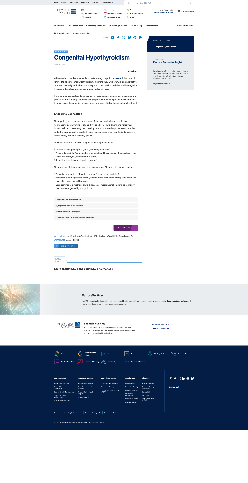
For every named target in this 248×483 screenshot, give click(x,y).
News (87, 10)
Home (56, 2)
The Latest (59, 25)
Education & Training (114, 13)
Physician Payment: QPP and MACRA (110, 437)
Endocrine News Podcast (90, 400)
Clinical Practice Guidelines (109, 429)
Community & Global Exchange (64, 438)
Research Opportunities (85, 429)
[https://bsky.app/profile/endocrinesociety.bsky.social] (192, 424)
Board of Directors (148, 429)
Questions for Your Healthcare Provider (75, 263)
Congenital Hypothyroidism (165, 46)
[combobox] (174, 3)
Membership (137, 25)
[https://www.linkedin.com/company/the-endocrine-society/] (183, 424)
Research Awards (83, 443)
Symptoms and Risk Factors (69, 251)
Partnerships (152, 25)
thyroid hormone (112, 124)
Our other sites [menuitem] (107, 2)
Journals (88, 17)
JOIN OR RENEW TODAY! (185, 25)
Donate (63, 2)
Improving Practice (118, 25)
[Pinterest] (134, 37)
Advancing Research (96, 25)
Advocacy (110, 10)
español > (133, 117)
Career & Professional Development (61, 433)
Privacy (102, 469)
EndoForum (85, 2)
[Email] (112, 37)
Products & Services (138, 408)
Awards (132, 10)
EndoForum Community (129, 440)
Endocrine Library (64, 33)
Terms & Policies (93, 469)
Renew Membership (131, 433)
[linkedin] (188, 424)
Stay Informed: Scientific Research (86, 433)
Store (132, 17)
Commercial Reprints (93, 459)
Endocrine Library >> (126, 274)
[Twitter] (123, 37)
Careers (57, 459)
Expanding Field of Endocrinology (60, 442)
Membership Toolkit (131, 445)
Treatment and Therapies (68, 257)
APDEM (95, 2)
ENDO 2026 (74, 2)
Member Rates (130, 429)
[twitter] (171, 424)
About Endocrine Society (62, 446)
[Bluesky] (129, 37)
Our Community (75, 25)
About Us (145, 424)
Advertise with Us (131, 448)
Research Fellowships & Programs (85, 439)
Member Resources (131, 436)
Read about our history (177, 347)
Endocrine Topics (91, 13)
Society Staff (146, 438)
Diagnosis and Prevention (68, 245)
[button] (190, 3)
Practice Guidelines (137, 13)
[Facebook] (118, 37)
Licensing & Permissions (73, 459)
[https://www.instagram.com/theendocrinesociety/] (179, 424)
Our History (145, 441)
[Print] (140, 37)
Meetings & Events (114, 17)
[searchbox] (174, 3)
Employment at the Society (148, 445)
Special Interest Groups (61, 429)
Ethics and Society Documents (148, 433)
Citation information (64, 292)
